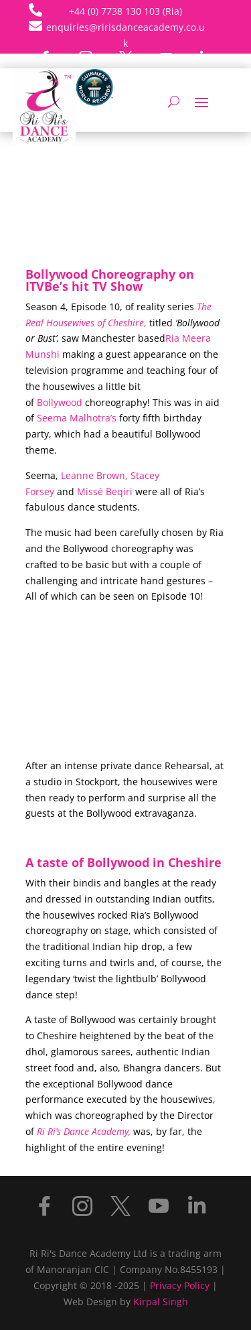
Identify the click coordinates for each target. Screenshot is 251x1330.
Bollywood (59, 402)
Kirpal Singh (160, 1301)
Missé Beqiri (106, 491)
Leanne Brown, (94, 475)
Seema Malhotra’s (76, 417)
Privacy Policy (180, 1285)
